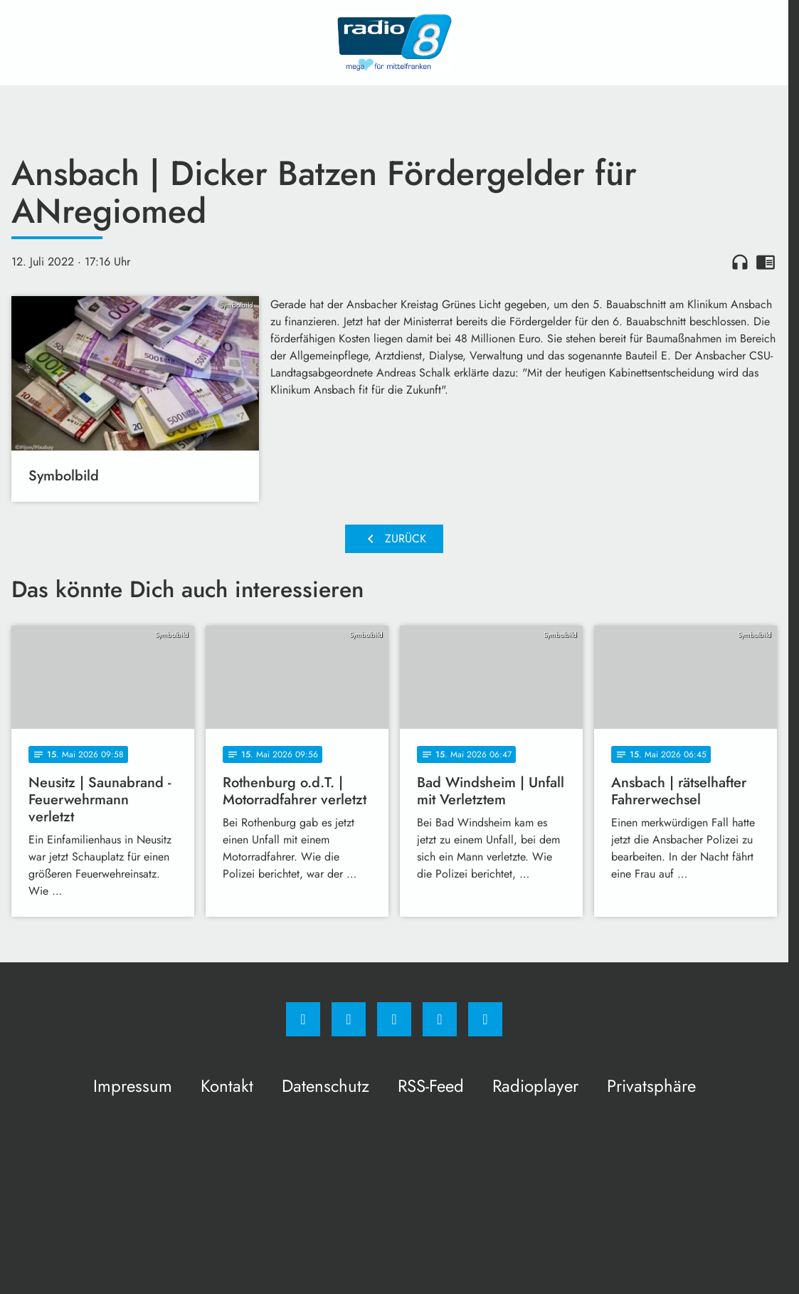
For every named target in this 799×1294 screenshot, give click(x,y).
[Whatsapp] (394, 1019)
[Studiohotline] (440, 1019)
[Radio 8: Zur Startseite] (394, 42)
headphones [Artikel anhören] (740, 262)
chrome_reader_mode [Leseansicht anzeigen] (766, 262)
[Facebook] (303, 1019)
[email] (485, 1019)
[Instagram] (349, 1019)
